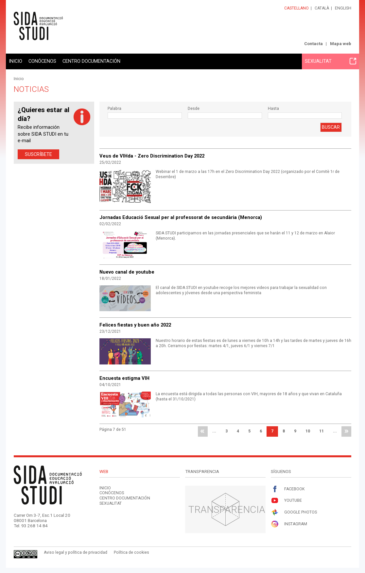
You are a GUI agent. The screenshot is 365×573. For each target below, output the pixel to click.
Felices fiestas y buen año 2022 (135, 325)
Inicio (15, 61)
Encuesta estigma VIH (124, 378)
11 (321, 431)
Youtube (286, 500)
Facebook (287, 489)
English (343, 8)
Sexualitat (330, 61)
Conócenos (42, 61)
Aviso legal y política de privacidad (75, 552)
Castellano (296, 8)
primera (203, 431)
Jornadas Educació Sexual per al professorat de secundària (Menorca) (180, 217)
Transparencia (226, 509)
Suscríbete (38, 154)
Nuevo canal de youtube (126, 272)
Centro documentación (91, 61)
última (346, 431)
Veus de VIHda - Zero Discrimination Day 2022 (151, 156)
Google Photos (294, 512)
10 (307, 431)
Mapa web (340, 43)
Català (322, 8)
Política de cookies (131, 552)
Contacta (313, 43)
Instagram (289, 524)
